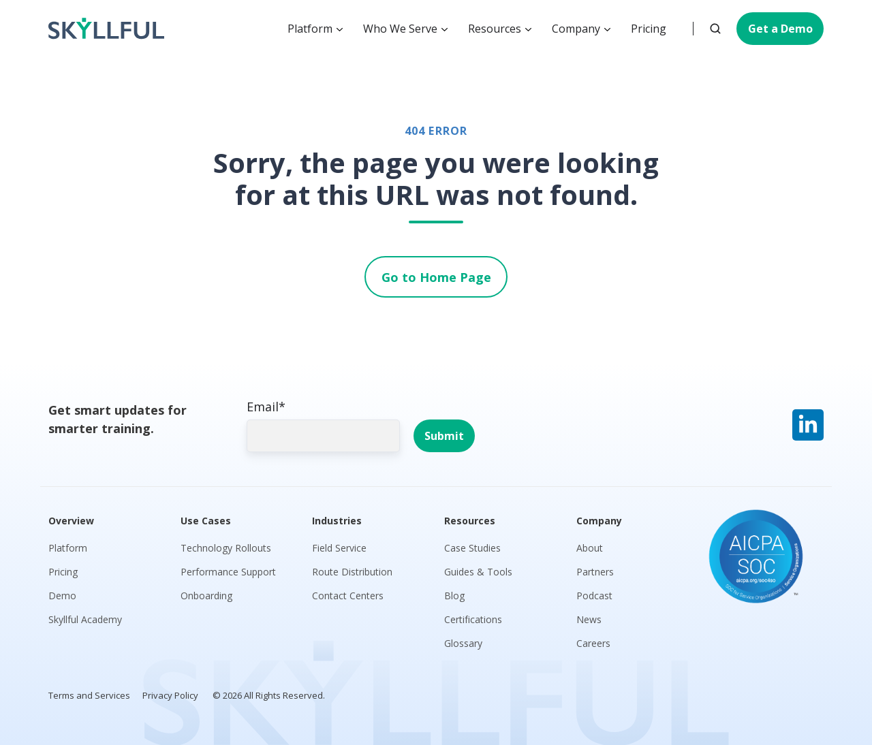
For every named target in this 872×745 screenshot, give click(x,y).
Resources (494, 28)
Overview (71, 520)
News (589, 619)
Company (576, 28)
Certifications (473, 619)
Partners (595, 571)
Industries (337, 520)
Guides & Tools (478, 571)
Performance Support (228, 571)
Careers (593, 643)
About (589, 547)
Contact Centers (348, 595)
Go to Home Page (436, 277)
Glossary (463, 643)
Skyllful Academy (85, 619)
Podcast (594, 595)
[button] (715, 28)
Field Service (339, 547)
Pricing (648, 28)
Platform (309, 28)
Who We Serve (400, 28)
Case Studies (472, 547)
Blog (454, 595)
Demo (62, 595)
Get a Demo (780, 28)
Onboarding (206, 595)
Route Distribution (352, 571)
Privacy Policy (170, 695)
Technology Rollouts (226, 547)
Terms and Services (89, 695)
